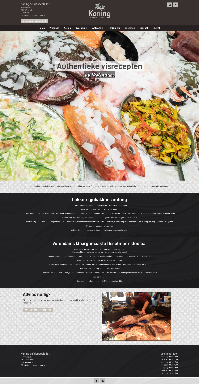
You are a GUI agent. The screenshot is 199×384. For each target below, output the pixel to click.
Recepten (130, 28)
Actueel (96, 28)
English (156, 28)
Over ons (80, 28)
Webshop (54, 28)
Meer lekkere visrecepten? (37, 310)
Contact (144, 28)
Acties (67, 28)
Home (42, 28)
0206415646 (28, 13)
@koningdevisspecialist (34, 21)
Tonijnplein (114, 28)
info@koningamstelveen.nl (34, 15)
